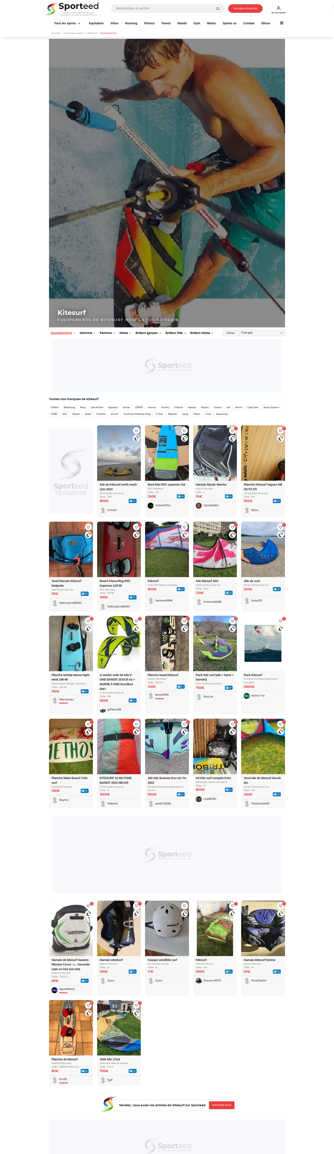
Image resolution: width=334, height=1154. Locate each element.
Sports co (229, 23)
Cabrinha (252, 407)
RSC (64, 414)
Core (208, 414)
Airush (114, 414)
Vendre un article (245, 8)
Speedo (113, 407)
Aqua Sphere (271, 407)
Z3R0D (139, 407)
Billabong (69, 407)
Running (131, 23)
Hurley (165, 407)
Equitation (96, 23)
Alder (88, 414)
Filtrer (230, 333)
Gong (185, 414)
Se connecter (278, 10)
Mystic (205, 407)
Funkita (101, 414)
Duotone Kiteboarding (137, 414)
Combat (248, 23)
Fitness (149, 23)
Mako (196, 414)
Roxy (83, 407)
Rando (182, 23)
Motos (211, 23)
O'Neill (55, 407)
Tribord (178, 407)
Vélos (114, 23)
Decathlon (97, 407)
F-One (159, 414)
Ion (228, 407)
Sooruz (152, 407)
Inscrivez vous (222, 1105)
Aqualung (222, 414)
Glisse (265, 23)
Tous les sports (65, 23)
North (238, 407)
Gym (197, 23)
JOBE (54, 414)
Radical (172, 414)
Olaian (218, 407)
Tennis (166, 23)
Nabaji (192, 407)
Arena (126, 407)
